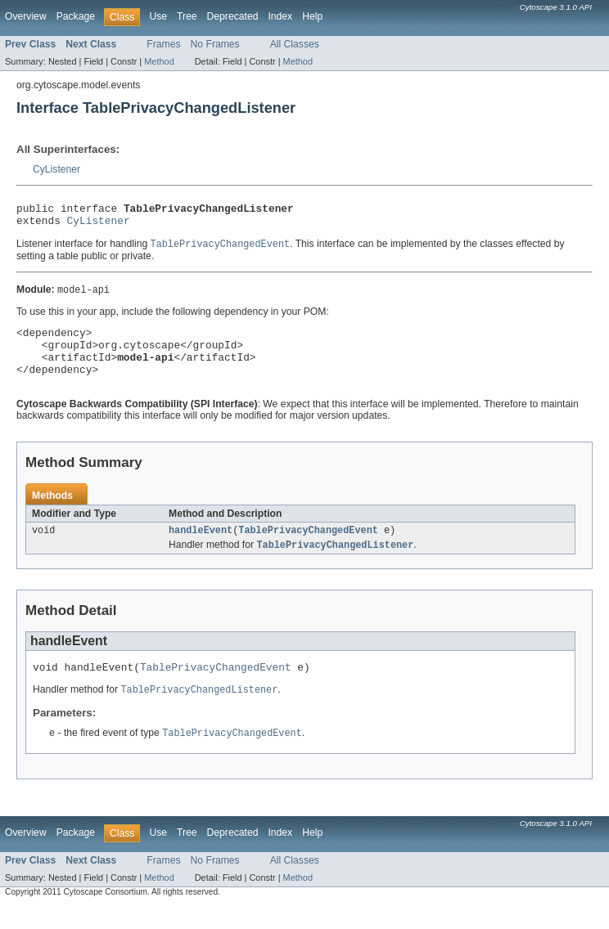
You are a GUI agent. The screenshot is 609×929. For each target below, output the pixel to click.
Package (75, 16)
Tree (187, 16)
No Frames (215, 44)
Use (158, 16)
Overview (26, 16)
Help (312, 16)
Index (280, 16)
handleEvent (200, 547)
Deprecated (233, 16)
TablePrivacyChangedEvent (308, 547)
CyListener (56, 169)
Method (159, 61)
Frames (163, 44)
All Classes (294, 44)
